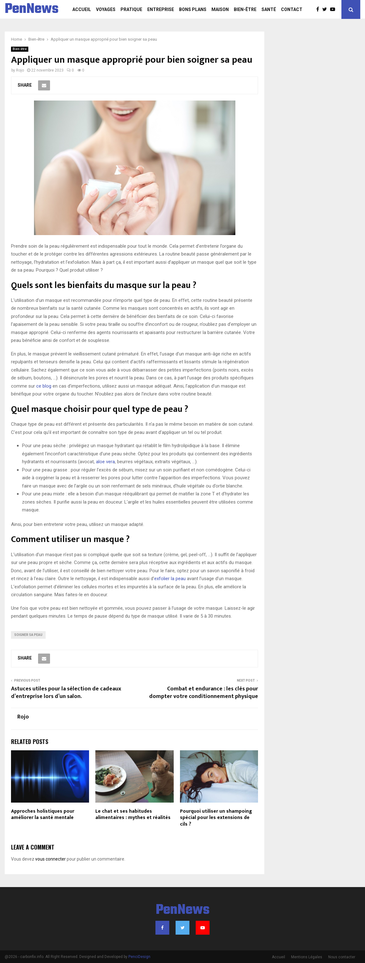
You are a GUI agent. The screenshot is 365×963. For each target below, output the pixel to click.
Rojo (20, 70)
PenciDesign (139, 956)
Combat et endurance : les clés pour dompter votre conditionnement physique (203, 692)
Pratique (131, 9)
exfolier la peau (170, 578)
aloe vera (105, 461)
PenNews (32, 9)
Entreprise (160, 9)
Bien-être (245, 9)
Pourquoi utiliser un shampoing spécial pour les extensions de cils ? (216, 818)
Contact (291, 9)
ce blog (43, 386)
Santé (268, 9)
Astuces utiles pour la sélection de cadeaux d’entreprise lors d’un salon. (66, 692)
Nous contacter (341, 957)
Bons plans (192, 9)
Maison (220, 9)
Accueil (81, 9)
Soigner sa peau (28, 635)
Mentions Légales (306, 957)
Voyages (105, 9)
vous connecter (50, 859)
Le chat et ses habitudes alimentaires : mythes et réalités (133, 814)
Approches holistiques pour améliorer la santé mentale (42, 814)
